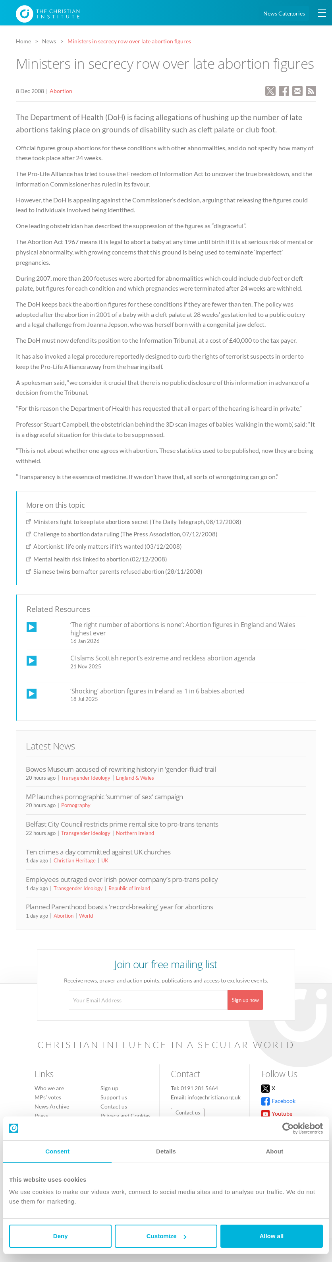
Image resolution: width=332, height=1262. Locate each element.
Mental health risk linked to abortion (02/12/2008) (100, 559)
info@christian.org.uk (214, 1097)
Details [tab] (166, 1151)
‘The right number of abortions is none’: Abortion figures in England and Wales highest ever (182, 628)
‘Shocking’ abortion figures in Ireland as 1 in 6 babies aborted (157, 691)
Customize (166, 1236)
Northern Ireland (135, 833)
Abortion (61, 90)
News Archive (52, 1106)
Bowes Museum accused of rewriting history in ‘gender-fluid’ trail (121, 769)
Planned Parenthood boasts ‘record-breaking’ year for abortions (119, 906)
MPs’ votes (48, 1097)
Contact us (113, 1106)
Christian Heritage (75, 860)
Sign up (109, 1088)
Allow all (271, 1236)
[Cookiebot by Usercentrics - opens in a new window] (288, 1128)
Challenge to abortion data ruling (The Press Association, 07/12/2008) (125, 534)
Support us (113, 1097)
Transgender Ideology (85, 778)
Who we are (49, 1088)
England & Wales (135, 778)
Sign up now (245, 1000)
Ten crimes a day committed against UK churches (98, 851)
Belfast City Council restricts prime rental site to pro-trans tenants (122, 824)
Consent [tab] (57, 1151)
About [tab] (274, 1151)
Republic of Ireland (129, 888)
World (86, 916)
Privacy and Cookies (125, 1115)
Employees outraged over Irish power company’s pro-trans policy (122, 879)
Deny (60, 1236)
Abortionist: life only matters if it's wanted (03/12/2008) (107, 546)
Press (41, 1115)
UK (104, 860)
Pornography (76, 805)
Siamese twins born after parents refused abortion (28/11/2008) (118, 571)
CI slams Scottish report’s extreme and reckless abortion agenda (162, 658)
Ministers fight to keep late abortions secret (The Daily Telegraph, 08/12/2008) (137, 521)
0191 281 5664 (199, 1088)
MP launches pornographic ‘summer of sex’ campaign (104, 796)
